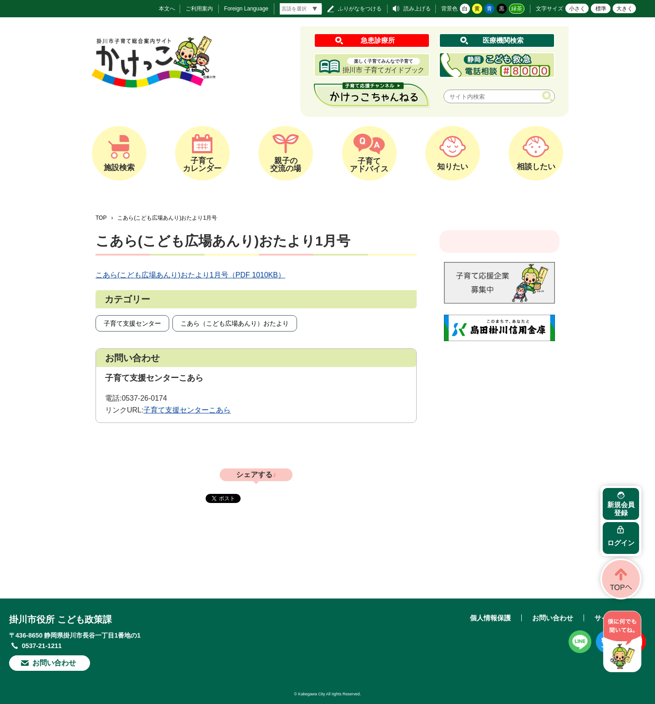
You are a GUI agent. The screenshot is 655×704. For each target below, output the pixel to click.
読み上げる (417, 8)
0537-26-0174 (144, 398)
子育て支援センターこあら (187, 410)
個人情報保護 (490, 617)
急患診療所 (378, 40)
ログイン (621, 543)
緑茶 (516, 8)
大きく (624, 8)
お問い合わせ (54, 663)
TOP (101, 218)
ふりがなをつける (360, 8)
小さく (577, 8)
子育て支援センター (132, 323)
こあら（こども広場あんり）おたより (235, 323)
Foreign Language (246, 8)
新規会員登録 (621, 509)
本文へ (167, 8)
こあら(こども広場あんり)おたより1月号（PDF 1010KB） (190, 275)
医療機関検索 (503, 40)
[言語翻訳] (301, 9)
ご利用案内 (199, 8)
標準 (600, 8)
